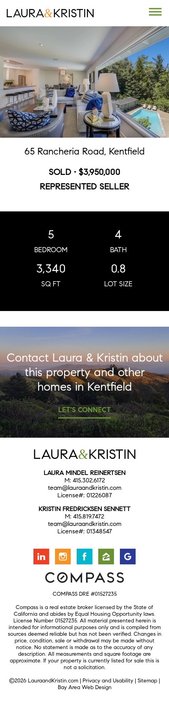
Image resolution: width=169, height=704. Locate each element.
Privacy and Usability (108, 680)
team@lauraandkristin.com (84, 487)
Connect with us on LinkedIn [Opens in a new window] (41, 556)
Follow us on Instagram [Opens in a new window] (63, 556)
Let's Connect (84, 410)
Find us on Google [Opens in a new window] (128, 556)
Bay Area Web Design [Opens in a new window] (85, 687)
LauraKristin (50, 13)
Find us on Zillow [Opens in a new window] (106, 556)
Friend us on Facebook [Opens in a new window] (84, 556)
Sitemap (147, 680)
